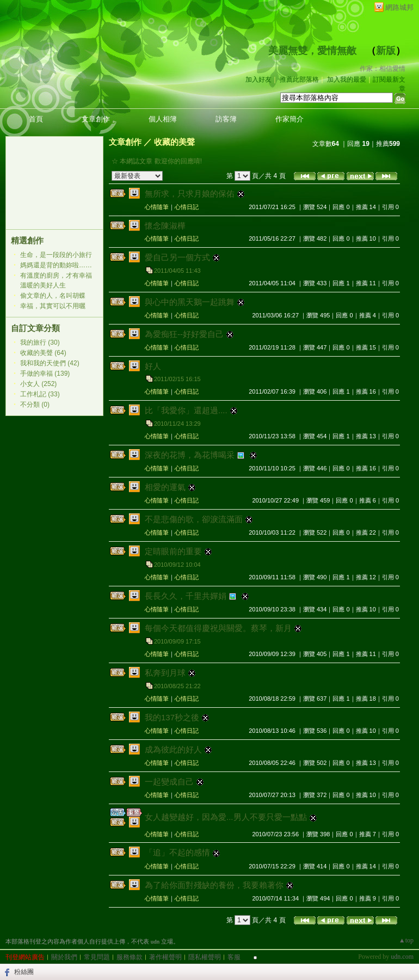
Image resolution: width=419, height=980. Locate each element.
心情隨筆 (157, 207)
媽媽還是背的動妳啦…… (56, 265)
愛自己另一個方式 (177, 257)
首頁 (36, 119)
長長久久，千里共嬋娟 (185, 596)
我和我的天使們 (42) (49, 363)
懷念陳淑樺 (165, 225)
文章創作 (96, 119)
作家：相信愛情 (382, 68)
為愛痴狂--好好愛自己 (184, 334)
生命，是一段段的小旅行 (56, 255)
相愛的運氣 (165, 487)
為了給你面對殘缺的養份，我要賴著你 (214, 885)
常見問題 (97, 957)
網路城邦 (399, 7)
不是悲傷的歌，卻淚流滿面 (194, 519)
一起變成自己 (169, 781)
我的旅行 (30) (40, 342)
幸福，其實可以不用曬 (52, 306)
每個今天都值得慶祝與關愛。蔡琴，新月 (218, 628)
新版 (386, 50)
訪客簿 (226, 119)
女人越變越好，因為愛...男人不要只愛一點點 (226, 817)
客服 (234, 957)
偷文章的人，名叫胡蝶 (52, 295)
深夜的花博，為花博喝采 (190, 455)
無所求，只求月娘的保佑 (190, 193)
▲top (406, 940)
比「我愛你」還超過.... (186, 410)
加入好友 (258, 79)
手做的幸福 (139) (45, 373)
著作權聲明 (165, 957)
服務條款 (129, 957)
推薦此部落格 (299, 79)
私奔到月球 (165, 672)
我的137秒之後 (172, 717)
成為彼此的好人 (173, 749)
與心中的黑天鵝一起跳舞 (190, 302)
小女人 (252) (38, 384)
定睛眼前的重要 (173, 551)
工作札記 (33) (40, 394)
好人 (153, 366)
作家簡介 (289, 119)
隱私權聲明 (204, 957)
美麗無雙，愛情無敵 (312, 50)
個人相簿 (163, 119)
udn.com (402, 956)
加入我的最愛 (346, 79)
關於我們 (64, 957)
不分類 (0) (35, 404)
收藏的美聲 (174, 141)
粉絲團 (24, 972)
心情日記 (187, 207)
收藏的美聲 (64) (43, 353)
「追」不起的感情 (177, 852)
